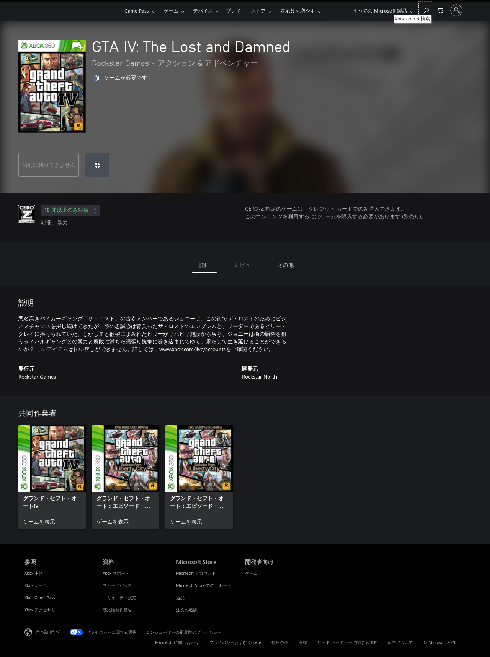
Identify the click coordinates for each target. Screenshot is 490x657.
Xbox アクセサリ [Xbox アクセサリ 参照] (40, 609)
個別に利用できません (48, 164)
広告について (400, 642)
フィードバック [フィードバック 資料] (117, 585)
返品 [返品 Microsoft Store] (180, 597)
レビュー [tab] (245, 264)
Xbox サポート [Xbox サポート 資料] (116, 573)
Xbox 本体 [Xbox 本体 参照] (33, 573)
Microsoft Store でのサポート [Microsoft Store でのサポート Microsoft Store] (203, 585)
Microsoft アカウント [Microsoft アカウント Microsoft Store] (196, 573)
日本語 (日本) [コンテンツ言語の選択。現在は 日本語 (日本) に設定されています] (48, 631)
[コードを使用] (97, 165)
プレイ (233, 10)
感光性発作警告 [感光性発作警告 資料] (117, 609)
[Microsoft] (50, 10)
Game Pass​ (136, 10)
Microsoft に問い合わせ (177, 642)
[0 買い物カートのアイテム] (440, 10)
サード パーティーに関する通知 (347, 642)
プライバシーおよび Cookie (235, 642)
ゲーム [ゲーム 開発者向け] (251, 573)
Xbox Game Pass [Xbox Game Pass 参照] (39, 597)
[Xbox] (101, 10)
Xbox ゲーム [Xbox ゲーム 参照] (35, 585)
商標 (303, 642)
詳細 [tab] (204, 264)
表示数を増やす (297, 10)
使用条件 (279, 642)
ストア (258, 10)
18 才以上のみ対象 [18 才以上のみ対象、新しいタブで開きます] (70, 210)
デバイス (203, 10)
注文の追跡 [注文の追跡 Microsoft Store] (186, 609)
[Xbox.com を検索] (425, 9)
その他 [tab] (286, 264)
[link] (52, 477)
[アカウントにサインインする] (456, 10)
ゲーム (170, 10)
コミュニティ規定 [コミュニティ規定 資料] (119, 597)
